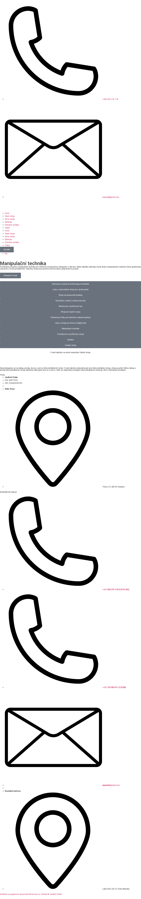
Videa (7, 228)
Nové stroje (10, 219)
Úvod (7, 213)
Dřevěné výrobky (12, 225)
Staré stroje (10, 216)
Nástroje (8, 222)
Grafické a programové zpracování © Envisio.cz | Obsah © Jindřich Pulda (31, 894)
